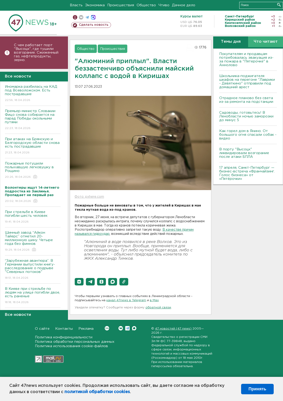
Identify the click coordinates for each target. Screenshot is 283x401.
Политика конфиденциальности (63, 337)
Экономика (95, 5)
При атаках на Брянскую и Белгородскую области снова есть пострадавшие (33, 146)
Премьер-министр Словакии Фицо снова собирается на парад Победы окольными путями (33, 120)
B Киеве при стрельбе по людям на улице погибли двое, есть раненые (33, 295)
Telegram (127, 328)
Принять (257, 389)
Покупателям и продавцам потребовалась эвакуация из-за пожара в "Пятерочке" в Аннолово (246, 59)
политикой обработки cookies (97, 392)
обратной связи (158, 307)
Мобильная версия (75, 17)
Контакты (64, 328)
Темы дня (231, 41)
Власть (76, 5)
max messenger (93, 17)
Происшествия (120, 5)
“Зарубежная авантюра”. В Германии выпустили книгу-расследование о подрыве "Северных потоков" (33, 269)
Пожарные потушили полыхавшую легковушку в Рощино (33, 170)
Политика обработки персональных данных (75, 341)
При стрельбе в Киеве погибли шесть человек (33, 217)
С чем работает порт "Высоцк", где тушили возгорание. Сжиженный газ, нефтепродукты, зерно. (36, 52)
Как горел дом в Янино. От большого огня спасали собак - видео (247, 134)
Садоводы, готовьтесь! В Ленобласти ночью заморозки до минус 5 (246, 116)
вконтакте (81, 17)
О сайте (42, 328)
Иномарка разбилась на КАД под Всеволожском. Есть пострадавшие (33, 93)
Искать (279, 4)
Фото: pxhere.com (89, 196)
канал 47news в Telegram (126, 300)
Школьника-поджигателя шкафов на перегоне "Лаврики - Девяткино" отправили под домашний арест (247, 81)
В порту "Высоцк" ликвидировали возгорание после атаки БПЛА (244, 153)
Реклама (86, 328)
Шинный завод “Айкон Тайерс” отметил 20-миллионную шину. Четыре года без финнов (33, 241)
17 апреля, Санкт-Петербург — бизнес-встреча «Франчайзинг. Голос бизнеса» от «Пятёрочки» (247, 173)
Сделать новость (93, 24)
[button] (79, 281)
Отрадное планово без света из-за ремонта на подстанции (246, 100)
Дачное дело (183, 5)
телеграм (87, 17)
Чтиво (163, 5)
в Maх (154, 300)
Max (134, 328)
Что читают (266, 41)
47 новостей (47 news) (173, 328)
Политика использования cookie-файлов (71, 346)
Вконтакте (107, 328)
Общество (146, 5)
